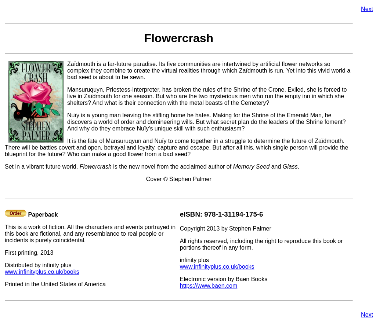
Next (367, 9)
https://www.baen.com (209, 286)
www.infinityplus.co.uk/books (42, 272)
